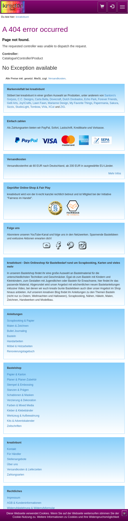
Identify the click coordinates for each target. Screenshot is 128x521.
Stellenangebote (16, 459)
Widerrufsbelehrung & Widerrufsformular (31, 508)
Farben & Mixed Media (20, 405)
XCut (51, 106)
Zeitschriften (14, 426)
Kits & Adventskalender (20, 420)
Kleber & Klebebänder (20, 410)
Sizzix (10, 106)
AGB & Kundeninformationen (24, 502)
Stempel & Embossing (20, 384)
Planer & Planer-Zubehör (22, 379)
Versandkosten (56, 78)
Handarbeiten (15, 341)
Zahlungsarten (15, 474)
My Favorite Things (81, 103)
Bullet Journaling (17, 331)
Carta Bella (41, 99)
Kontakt (11, 449)
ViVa (44, 106)
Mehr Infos (114, 173)
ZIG (62, 106)
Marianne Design (58, 103)
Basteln (11, 336)
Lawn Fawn (39, 103)
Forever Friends (107, 99)
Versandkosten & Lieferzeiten (24, 469)
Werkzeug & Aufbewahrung (23, 415)
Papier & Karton (16, 374)
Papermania (101, 103)
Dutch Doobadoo (73, 99)
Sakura (114, 103)
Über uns (12, 464)
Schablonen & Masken (20, 395)
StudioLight (22, 106)
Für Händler (14, 454)
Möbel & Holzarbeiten (20, 346)
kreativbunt (22, 16)
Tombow (35, 106)
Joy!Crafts (25, 103)
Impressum (13, 497)
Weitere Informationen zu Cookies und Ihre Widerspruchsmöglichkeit (78, 517)
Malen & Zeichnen (18, 325)
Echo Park (90, 99)
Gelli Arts (12, 103)
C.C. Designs (26, 99)
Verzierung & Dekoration (21, 400)
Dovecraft (55, 99)
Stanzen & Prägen (18, 389)
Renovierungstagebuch (20, 351)
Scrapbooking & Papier (20, 320)
